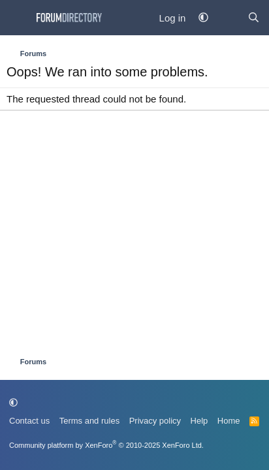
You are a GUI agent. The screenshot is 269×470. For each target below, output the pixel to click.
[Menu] (18, 17)
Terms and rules (89, 421)
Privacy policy (155, 421)
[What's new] (227, 18)
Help (199, 421)
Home (228, 421)
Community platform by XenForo (106, 445)
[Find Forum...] (253, 18)
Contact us (29, 421)
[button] (203, 18)
